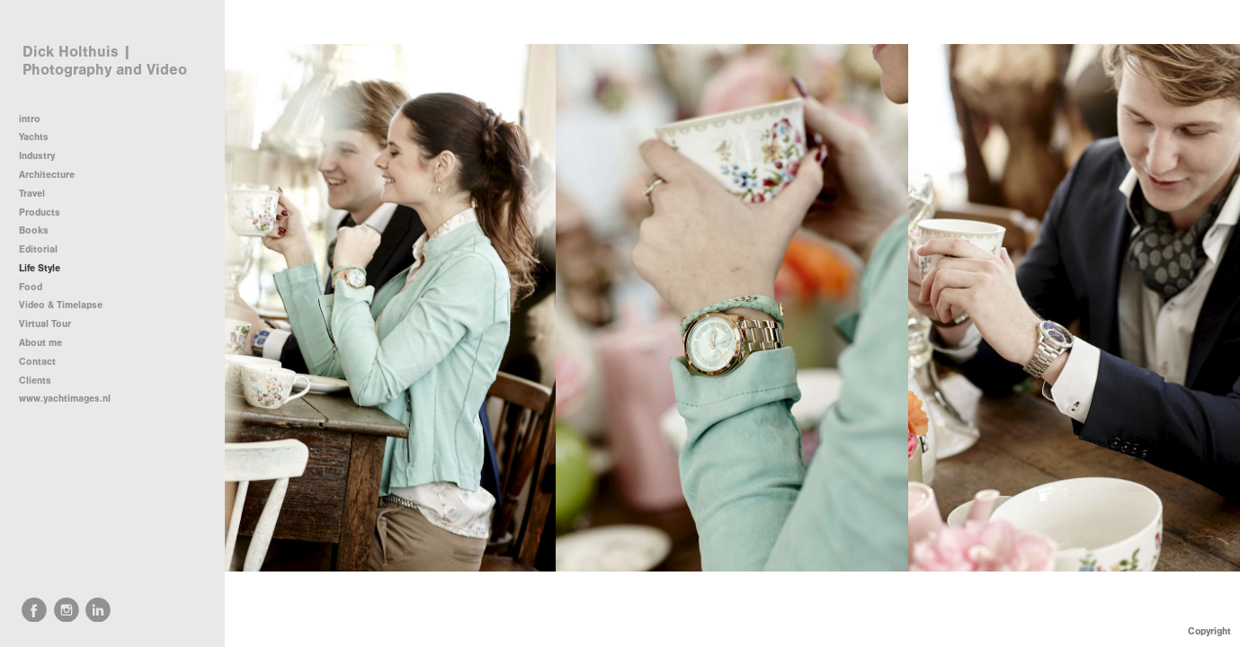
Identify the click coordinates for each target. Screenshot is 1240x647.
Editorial (38, 249)
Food (30, 287)
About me (40, 343)
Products (39, 212)
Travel (32, 193)
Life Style (39, 268)
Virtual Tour (45, 324)
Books (34, 230)
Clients (35, 380)
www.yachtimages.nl (65, 398)
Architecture (53, 175)
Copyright (1209, 631)
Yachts (40, 137)
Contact (37, 362)
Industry (37, 156)
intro (29, 119)
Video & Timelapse (61, 305)
